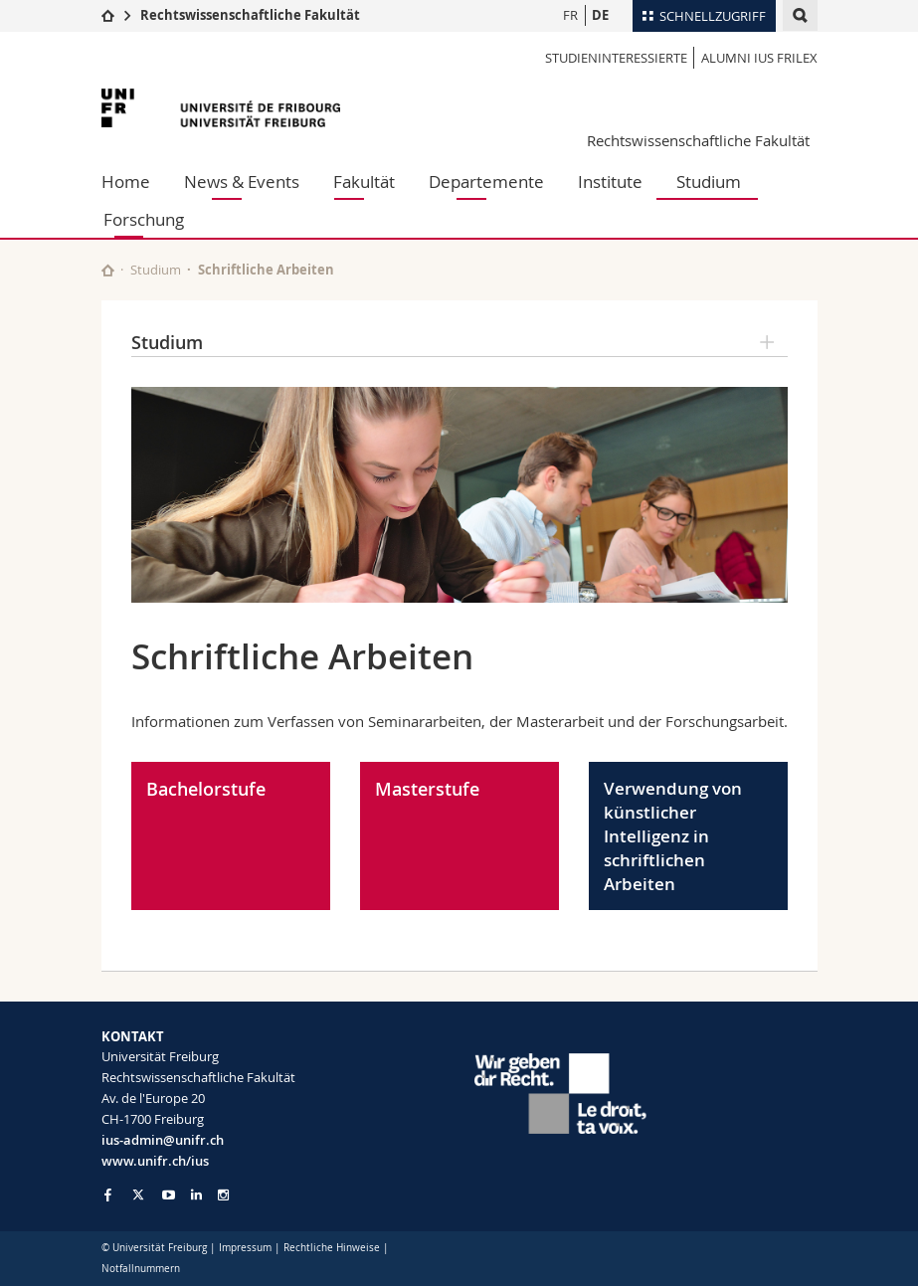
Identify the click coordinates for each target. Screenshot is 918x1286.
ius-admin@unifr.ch (162, 1140)
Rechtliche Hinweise (331, 1247)
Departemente (486, 181)
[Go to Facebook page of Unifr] (107, 1194)
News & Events (241, 181)
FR (570, 15)
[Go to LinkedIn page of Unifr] (196, 1195)
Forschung (143, 219)
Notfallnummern (140, 1268)
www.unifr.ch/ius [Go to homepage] (155, 1161)
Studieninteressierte (616, 58)
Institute (610, 181)
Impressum (245, 1247)
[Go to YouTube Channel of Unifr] (168, 1195)
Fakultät (364, 181)
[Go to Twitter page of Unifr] (138, 1194)
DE (600, 15)
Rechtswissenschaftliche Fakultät (250, 15)
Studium (708, 181)
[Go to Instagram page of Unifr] (223, 1195)
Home (125, 181)
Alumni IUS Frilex (759, 58)
